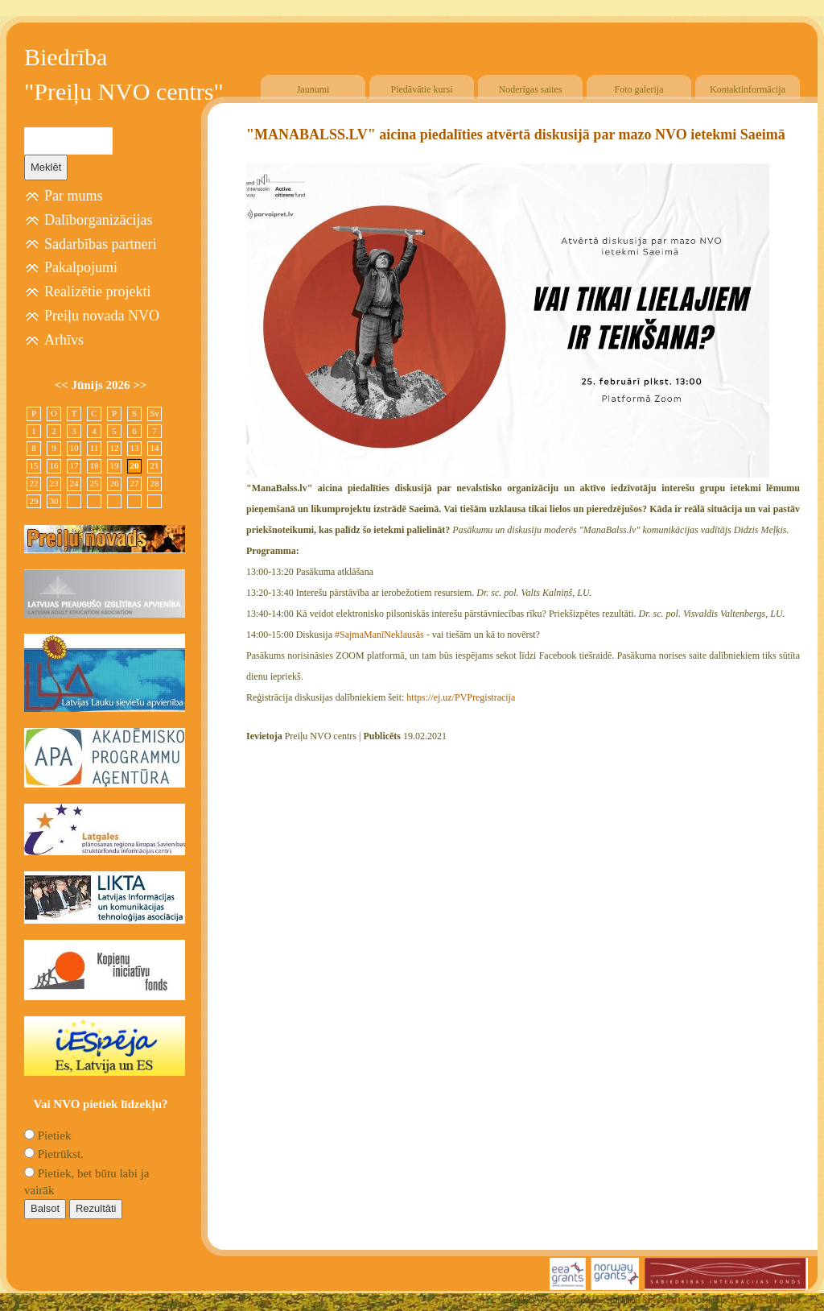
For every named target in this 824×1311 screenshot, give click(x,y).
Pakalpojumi (80, 267)
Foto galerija (639, 89)
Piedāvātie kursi (422, 89)
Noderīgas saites (530, 89)
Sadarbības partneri (100, 244)
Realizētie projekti (97, 291)
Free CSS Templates (765, 1300)
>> (139, 384)
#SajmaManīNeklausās (379, 634)
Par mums (73, 196)
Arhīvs (64, 340)
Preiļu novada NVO (101, 316)
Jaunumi (313, 89)
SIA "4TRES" (667, 1300)
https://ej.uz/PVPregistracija (460, 697)
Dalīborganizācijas (98, 220)
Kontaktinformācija (747, 89)
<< (63, 384)
